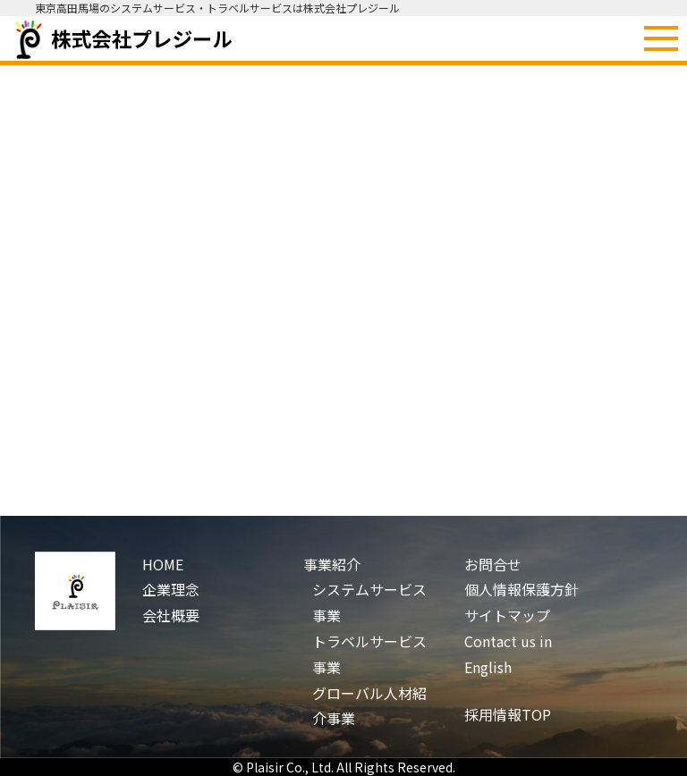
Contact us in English (508, 654)
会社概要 (170, 615)
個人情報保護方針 (521, 589)
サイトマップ (507, 615)
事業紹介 (331, 564)
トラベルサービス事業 (369, 654)
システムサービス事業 (369, 602)
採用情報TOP (507, 714)
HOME (162, 564)
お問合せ (493, 564)
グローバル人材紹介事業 (369, 706)
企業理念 (170, 589)
